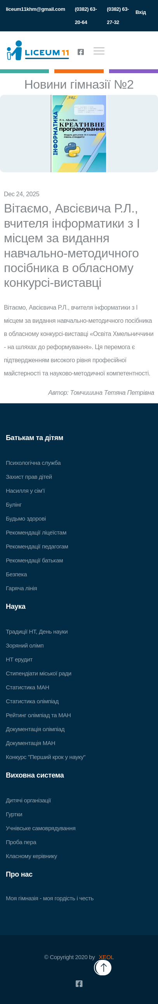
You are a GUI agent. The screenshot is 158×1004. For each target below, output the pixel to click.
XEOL (106, 957)
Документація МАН (30, 743)
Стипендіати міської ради (38, 673)
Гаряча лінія (21, 588)
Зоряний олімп (24, 645)
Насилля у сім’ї (25, 490)
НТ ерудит (19, 659)
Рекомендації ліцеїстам (36, 532)
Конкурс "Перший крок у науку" (45, 757)
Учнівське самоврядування (40, 828)
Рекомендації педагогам (37, 546)
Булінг (14, 504)
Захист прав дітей (29, 476)
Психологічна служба (33, 462)
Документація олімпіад (35, 729)
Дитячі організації (28, 800)
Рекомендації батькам (34, 560)
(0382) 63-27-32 (118, 15)
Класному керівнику (31, 856)
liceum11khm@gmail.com (35, 9)
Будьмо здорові (26, 518)
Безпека (16, 574)
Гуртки (14, 814)
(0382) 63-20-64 (86, 15)
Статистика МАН (27, 687)
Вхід (140, 12)
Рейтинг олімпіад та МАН (38, 715)
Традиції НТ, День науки (37, 631)
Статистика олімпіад (32, 701)
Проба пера (21, 842)
